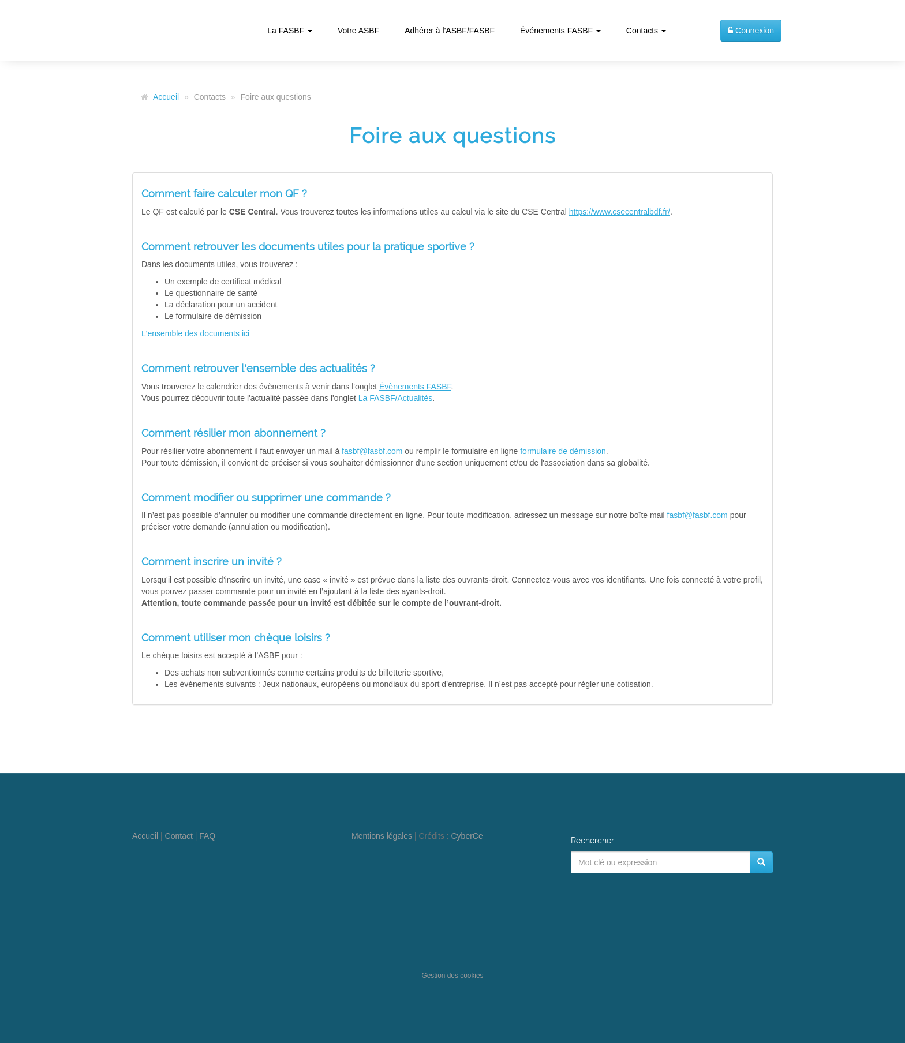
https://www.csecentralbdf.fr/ (619, 211)
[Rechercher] (761, 862)
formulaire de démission (563, 451)
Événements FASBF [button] (560, 30)
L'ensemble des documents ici (195, 333)
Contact (179, 836)
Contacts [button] (646, 30)
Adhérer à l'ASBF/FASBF (450, 30)
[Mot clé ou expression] (660, 862)
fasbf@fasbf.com (372, 451)
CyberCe (467, 836)
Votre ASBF (358, 30)
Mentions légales (381, 836)
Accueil (166, 97)
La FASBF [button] (289, 30)
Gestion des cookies (452, 975)
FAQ (207, 836)
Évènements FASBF (415, 386)
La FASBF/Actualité (393, 398)
